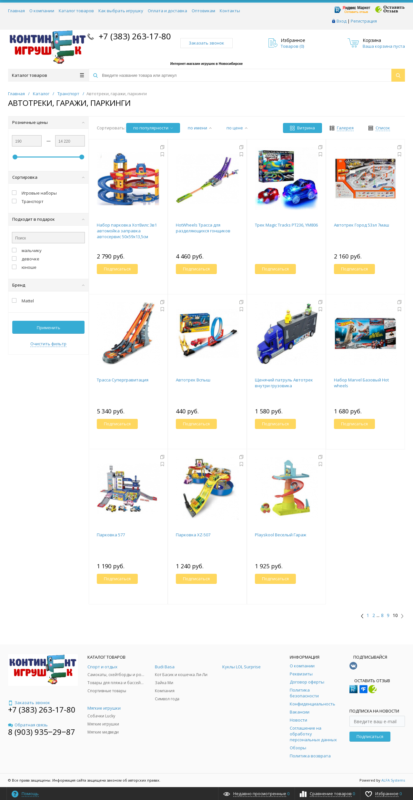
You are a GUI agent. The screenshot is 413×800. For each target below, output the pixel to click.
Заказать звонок (206, 43)
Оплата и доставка (167, 11)
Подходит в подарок (48, 219)
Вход (342, 21)
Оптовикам (203, 11)
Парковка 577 (111, 535)
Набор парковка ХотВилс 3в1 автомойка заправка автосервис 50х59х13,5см (127, 230)
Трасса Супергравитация (122, 380)
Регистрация (364, 21)
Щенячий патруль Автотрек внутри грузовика (284, 383)
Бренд (48, 285)
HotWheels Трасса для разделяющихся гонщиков (203, 228)
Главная (16, 11)
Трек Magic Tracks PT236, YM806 (286, 225)
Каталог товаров (76, 11)
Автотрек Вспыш (193, 380)
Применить (48, 327)
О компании (41, 11)
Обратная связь (28, 725)
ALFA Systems (393, 780)
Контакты (230, 11)
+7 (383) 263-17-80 (133, 36)
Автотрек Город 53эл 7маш (361, 225)
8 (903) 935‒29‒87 (41, 731)
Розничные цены (48, 122)
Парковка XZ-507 (193, 535)
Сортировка (48, 177)
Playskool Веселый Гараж (280, 535)
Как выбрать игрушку (120, 11)
